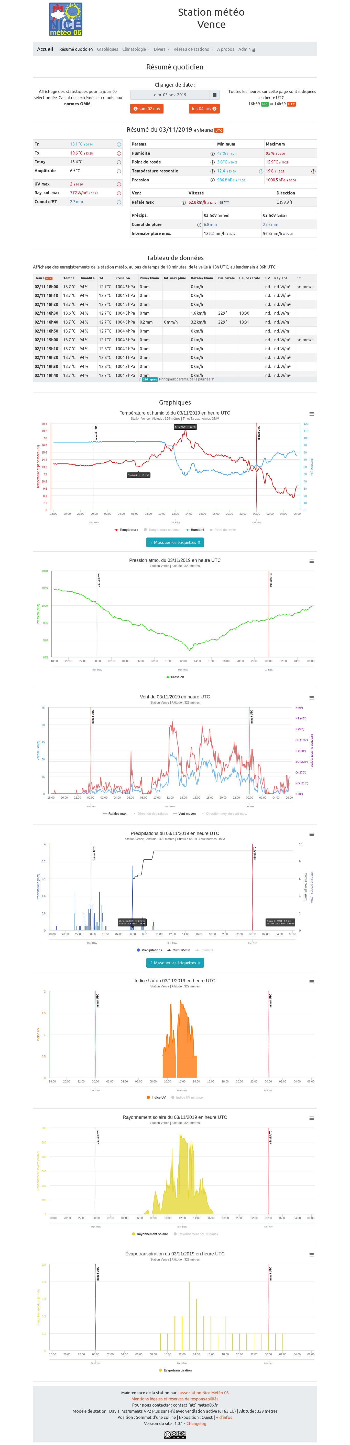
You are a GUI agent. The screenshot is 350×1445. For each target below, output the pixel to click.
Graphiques (107, 49)
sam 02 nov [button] (147, 108)
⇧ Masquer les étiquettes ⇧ (175, 542)
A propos (225, 49)
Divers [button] (160, 49)
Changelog (196, 1423)
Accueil (45, 49)
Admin (247, 49)
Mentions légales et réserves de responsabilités (175, 1399)
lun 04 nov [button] (204, 108)
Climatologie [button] (134, 49)
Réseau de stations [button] (192, 49)
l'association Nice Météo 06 (203, 1392)
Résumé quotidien (76, 49)
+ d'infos (224, 1417)
